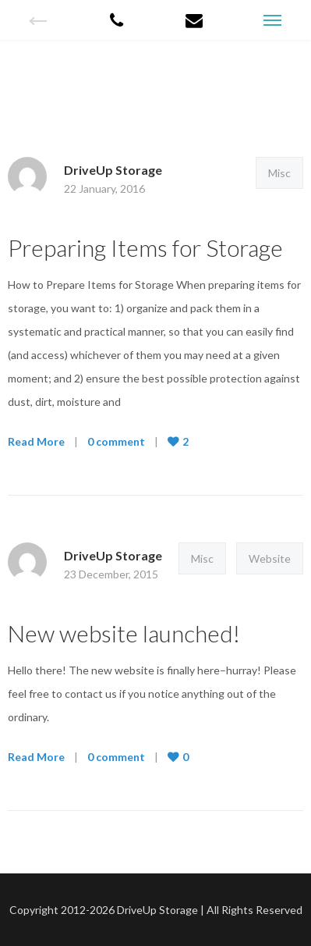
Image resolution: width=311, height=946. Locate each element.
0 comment (116, 441)
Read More (36, 441)
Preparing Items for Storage (145, 247)
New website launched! (124, 633)
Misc (279, 173)
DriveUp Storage (113, 169)
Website (270, 558)
